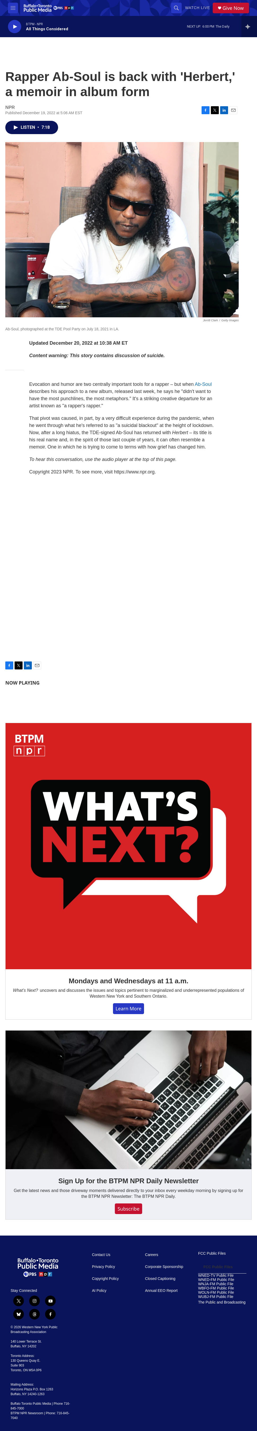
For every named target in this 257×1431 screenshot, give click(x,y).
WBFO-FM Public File (216, 1288)
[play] (14, 27)
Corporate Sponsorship (164, 1267)
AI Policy (99, 1291)
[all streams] (249, 26)
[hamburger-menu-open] (13, 8)
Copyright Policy (105, 1279)
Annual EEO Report (161, 1291)
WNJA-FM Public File (215, 1284)
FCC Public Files (212, 1253)
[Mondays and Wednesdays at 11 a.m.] (128, 846)
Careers (151, 1255)
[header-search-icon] (176, 8)
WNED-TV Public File (216, 1276)
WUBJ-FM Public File (215, 1297)
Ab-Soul (203, 384)
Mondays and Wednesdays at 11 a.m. (128, 981)
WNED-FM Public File (216, 1280)
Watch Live (197, 8)
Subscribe (128, 1209)
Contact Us (101, 1255)
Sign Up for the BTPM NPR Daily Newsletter (128, 1181)
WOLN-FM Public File (216, 1293)
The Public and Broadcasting (222, 1302)
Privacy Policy (103, 1267)
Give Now (233, 8)
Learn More (128, 1008)
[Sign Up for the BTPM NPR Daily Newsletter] (128, 1100)
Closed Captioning (160, 1279)
